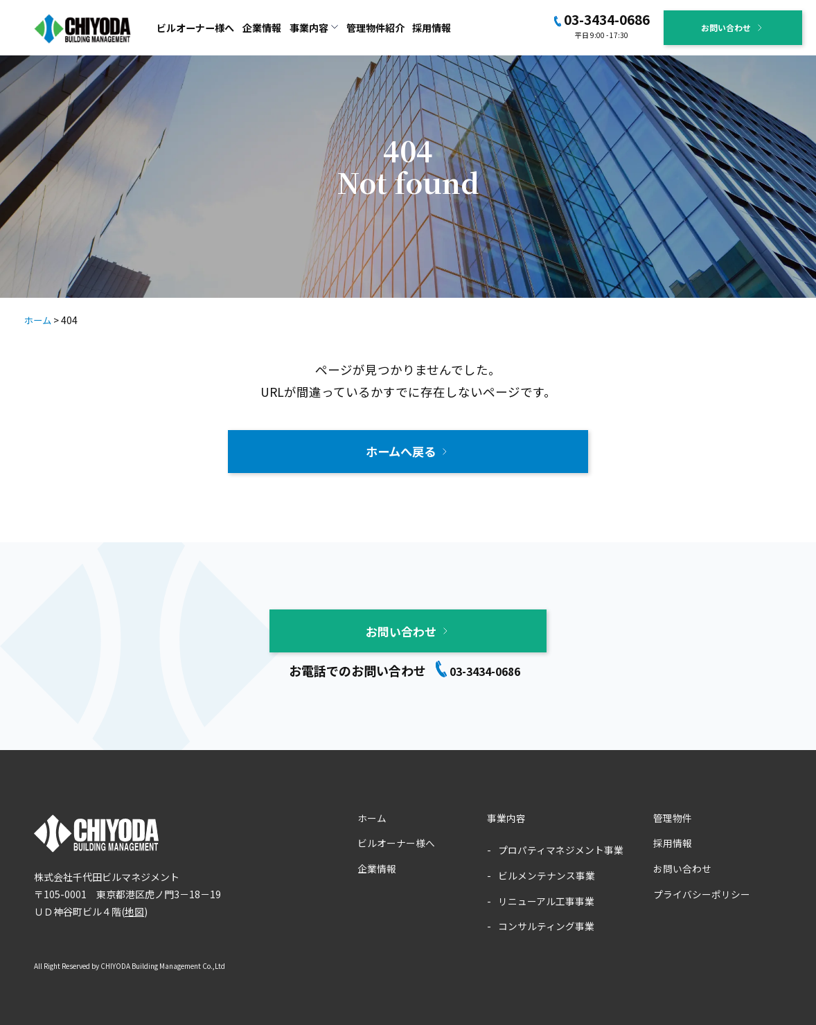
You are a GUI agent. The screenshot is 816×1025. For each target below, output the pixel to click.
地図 (134, 909)
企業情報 (261, 27)
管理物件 (672, 816)
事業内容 (506, 816)
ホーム (372, 816)
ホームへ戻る (401, 450)
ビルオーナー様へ (195, 27)
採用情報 (431, 27)
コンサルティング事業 (546, 924)
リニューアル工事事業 (546, 899)
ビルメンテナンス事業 (546, 874)
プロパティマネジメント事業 (560, 848)
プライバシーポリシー (701, 892)
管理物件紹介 (375, 27)
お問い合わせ (726, 27)
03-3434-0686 (607, 19)
